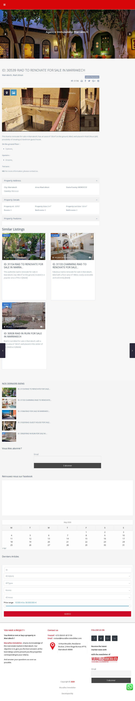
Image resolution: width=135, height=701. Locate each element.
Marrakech (7, 75)
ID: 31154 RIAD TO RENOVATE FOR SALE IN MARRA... (23, 266)
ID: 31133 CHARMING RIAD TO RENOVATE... (34, 400)
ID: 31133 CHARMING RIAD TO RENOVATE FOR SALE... (69, 266)
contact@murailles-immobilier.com (68, 638)
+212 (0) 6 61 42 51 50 (64, 635)
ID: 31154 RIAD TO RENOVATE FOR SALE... (34, 389)
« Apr (4, 548)
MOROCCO (82, 187)
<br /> (67, 667)
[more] (24, 278)
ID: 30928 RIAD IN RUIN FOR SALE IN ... (32, 433)
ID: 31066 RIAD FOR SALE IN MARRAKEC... (34, 411)
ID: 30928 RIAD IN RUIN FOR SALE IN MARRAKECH (23, 335)
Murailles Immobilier (67, 687)
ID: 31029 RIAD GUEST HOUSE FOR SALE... (34, 422)
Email (36, 454)
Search (67, 614)
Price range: (9, 602)
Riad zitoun (18, 75)
